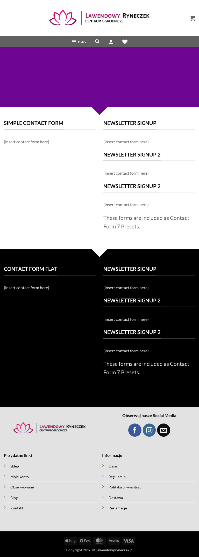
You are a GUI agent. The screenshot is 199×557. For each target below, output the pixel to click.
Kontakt (16, 508)
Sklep (14, 466)
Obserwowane (22, 487)
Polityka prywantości (126, 487)
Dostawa (116, 498)
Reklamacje (118, 508)
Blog (14, 498)
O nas (113, 466)
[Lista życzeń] (125, 42)
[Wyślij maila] (163, 430)
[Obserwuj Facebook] (134, 430)
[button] (192, 18)
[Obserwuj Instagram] (149, 430)
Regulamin (117, 477)
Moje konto (19, 477)
